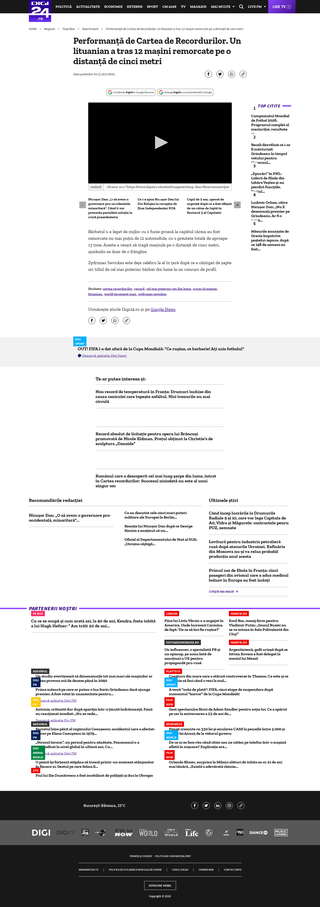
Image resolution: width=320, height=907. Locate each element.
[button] (160, 142)
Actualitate (88, 6)
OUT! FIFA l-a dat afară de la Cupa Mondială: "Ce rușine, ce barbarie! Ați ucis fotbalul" (161, 348)
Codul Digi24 (180, 869)
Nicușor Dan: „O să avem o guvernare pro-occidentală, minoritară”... (70, 518)
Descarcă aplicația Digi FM (56, 700)
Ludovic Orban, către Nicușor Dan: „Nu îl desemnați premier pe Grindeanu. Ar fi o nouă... (270, 211)
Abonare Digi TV (88, 869)
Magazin (198, 6)
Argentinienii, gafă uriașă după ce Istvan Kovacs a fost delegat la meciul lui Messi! (258, 654)
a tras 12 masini (205, 289)
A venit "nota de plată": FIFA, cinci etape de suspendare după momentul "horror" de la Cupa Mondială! (221, 691)
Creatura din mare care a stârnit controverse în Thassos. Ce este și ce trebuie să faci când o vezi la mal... (228, 678)
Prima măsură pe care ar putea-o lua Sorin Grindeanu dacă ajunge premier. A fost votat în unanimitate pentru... (93, 691)
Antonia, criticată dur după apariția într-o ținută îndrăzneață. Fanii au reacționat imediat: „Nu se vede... (94, 711)
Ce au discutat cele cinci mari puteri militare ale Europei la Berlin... (155, 515)
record (139, 289)
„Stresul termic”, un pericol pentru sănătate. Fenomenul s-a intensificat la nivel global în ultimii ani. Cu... (87, 744)
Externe (134, 6)
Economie (113, 6)
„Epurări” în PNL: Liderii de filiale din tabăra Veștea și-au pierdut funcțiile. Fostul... (267, 182)
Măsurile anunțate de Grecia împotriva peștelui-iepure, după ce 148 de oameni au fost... (270, 240)
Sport (152, 6)
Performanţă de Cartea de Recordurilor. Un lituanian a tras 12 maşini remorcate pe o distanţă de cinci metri (174, 29)
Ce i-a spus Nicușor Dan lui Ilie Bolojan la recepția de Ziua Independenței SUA (158, 203)
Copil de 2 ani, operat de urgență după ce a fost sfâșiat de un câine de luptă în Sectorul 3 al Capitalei (209, 206)
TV (183, 6)
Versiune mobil (160, 885)
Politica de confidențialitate (173, 856)
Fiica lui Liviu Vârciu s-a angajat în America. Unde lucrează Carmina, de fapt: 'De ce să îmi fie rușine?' (194, 625)
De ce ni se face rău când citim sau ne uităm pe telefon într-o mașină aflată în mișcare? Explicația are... (227, 744)
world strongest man (120, 294)
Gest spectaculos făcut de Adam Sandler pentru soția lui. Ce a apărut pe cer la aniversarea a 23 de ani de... (228, 711)
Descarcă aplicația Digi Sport (104, 355)
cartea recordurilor (118, 289)
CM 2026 (169, 6)
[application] (160, 143)
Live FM (255, 6)
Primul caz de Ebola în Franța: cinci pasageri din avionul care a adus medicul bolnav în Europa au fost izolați (248, 575)
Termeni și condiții (140, 856)
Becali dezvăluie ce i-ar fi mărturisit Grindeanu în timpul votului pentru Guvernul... (270, 153)
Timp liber (69, 29)
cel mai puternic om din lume (169, 289)
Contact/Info (233, 869)
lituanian (95, 294)
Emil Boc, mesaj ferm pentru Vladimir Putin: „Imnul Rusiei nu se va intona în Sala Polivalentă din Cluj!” (259, 627)
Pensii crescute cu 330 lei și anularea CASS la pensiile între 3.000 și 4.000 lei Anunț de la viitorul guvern (227, 731)
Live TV (279, 6)
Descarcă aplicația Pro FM (56, 720)
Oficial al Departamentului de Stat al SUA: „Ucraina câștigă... (160, 541)
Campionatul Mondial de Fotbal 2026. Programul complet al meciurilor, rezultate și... (270, 124)
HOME (33, 29)
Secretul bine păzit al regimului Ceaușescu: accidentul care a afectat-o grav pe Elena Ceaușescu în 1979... (95, 731)
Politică (64, 6)
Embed (96, 187)
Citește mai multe (222, 592)
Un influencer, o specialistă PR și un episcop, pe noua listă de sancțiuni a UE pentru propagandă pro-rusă (192, 656)
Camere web (206, 869)
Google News (163, 309)
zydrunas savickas (152, 294)
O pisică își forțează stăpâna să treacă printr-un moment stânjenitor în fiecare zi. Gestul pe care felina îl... (95, 764)
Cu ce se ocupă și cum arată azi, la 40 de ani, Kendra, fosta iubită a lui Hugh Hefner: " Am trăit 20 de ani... (93, 623)
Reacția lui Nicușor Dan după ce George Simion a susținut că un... (158, 528)
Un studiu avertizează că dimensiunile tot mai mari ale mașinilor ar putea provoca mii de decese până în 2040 (94, 678)
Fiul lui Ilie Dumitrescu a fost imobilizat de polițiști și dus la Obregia (94, 775)
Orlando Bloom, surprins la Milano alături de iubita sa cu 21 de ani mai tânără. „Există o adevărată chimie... (225, 764)
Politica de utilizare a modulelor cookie (135, 869)
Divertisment (90, 29)
